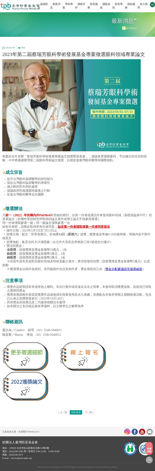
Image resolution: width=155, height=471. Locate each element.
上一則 (62, 412)
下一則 (89, 412)
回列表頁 (76, 412)
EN (152, 5)
